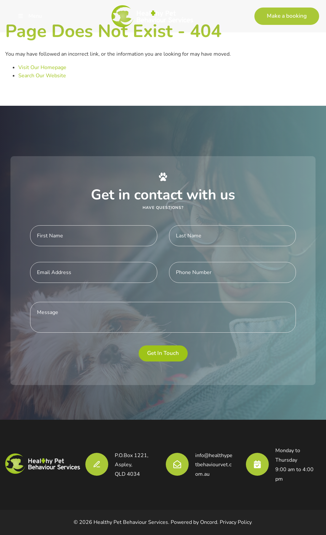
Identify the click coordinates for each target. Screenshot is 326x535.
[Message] (163, 317)
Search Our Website (42, 75)
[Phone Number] (232, 272)
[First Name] (93, 235)
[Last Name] (232, 235)
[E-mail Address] (93, 272)
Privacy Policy (235, 522)
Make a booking (274, 11)
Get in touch (163, 353)
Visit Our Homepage (42, 67)
